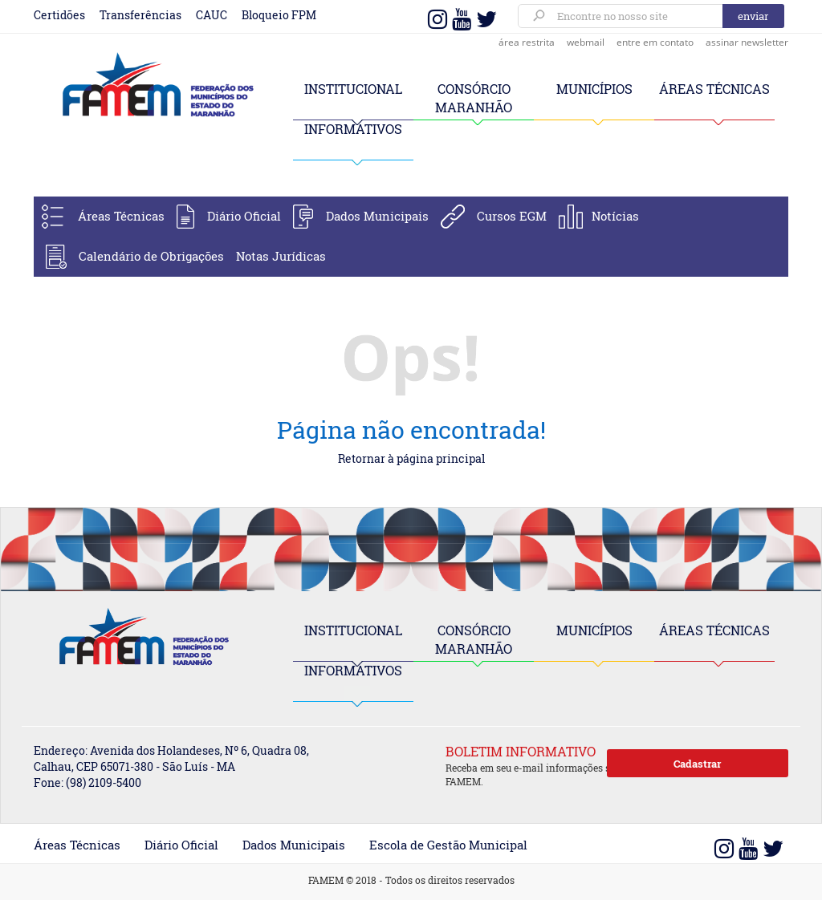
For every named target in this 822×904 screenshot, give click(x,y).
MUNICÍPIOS (594, 88)
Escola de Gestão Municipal (448, 845)
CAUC (211, 14)
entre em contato (655, 42)
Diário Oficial (244, 216)
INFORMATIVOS (353, 128)
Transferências (140, 14)
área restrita (526, 42)
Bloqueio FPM (279, 14)
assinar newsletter (747, 42)
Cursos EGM (512, 216)
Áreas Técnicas (121, 216)
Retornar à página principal (411, 458)
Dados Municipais (377, 216)
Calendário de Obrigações (151, 256)
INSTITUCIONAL (353, 88)
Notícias (615, 216)
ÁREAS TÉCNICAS (714, 88)
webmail (585, 42)
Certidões (59, 14)
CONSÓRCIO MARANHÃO (473, 639)
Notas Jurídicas (281, 256)
